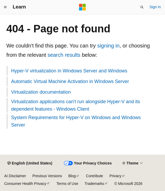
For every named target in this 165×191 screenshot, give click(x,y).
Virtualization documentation (41, 92)
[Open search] (142, 7)
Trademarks (94, 183)
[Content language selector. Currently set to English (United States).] (29, 163)
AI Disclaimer (15, 176)
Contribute (94, 176)
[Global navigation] (5, 7)
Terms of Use (67, 183)
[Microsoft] (82, 7)
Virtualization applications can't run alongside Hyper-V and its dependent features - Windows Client (75, 105)
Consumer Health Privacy (25, 183)
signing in (108, 46)
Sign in (155, 7)
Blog (72, 176)
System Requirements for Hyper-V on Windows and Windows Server (76, 121)
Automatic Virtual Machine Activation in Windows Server (70, 81)
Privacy (115, 176)
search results (64, 55)
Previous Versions (47, 176)
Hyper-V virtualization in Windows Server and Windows (69, 70)
